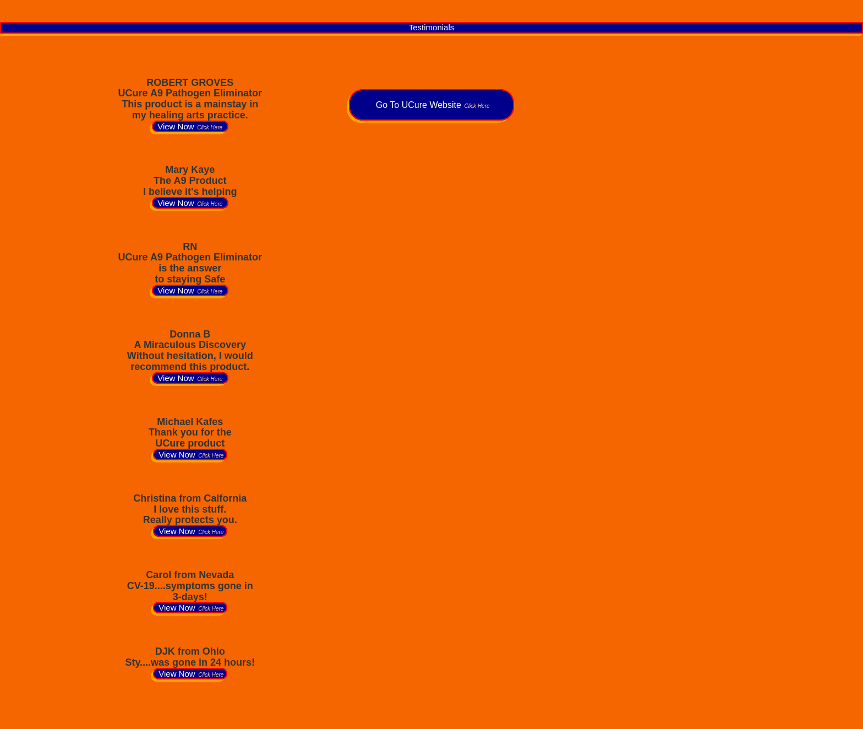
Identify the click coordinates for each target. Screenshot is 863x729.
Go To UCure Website (431, 105)
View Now (190, 126)
